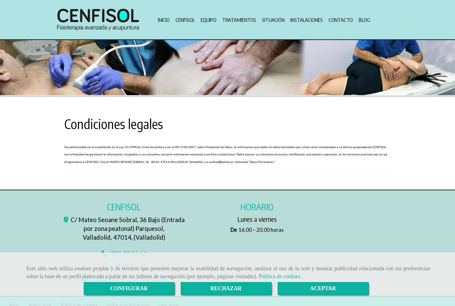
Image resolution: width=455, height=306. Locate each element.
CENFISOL (185, 18)
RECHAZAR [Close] (226, 288)
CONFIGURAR (129, 288)
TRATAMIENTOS (239, 18)
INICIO (164, 18)
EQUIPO (208, 18)
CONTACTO (341, 18)
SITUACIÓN (273, 18)
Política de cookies (279, 276)
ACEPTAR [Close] (323, 288)
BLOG (364, 18)
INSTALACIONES (306, 18)
